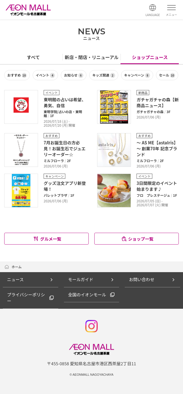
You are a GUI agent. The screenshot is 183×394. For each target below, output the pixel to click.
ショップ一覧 (137, 239)
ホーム (13, 266)
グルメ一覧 (47, 239)
